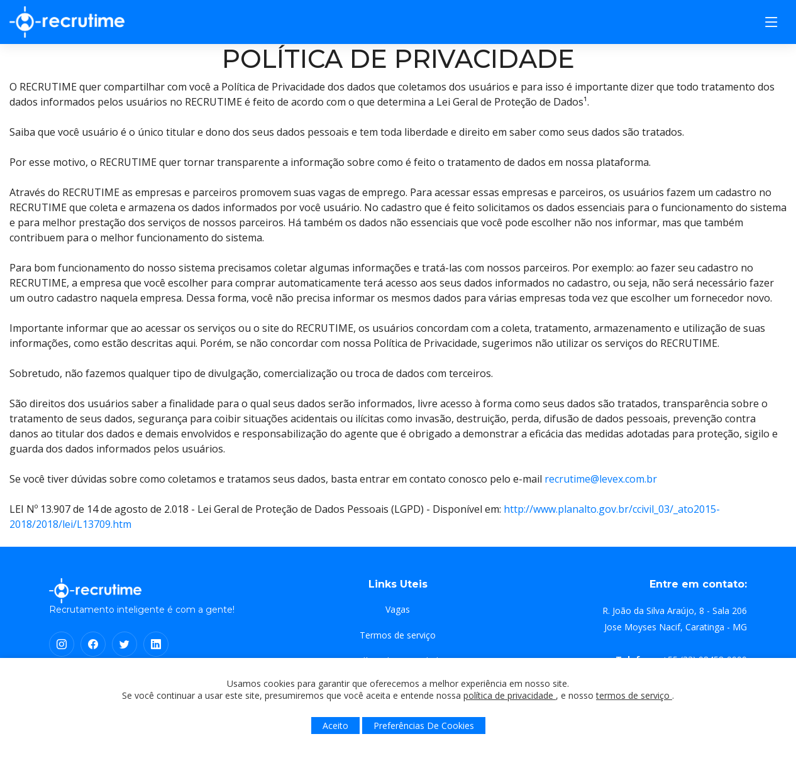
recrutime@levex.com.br (600, 479)
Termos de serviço (398, 635)
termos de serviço (634, 695)
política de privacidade (509, 695)
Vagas (397, 609)
